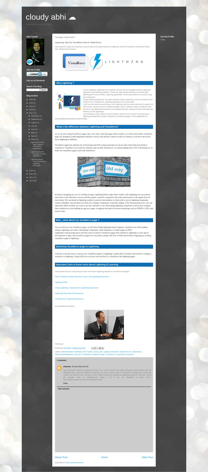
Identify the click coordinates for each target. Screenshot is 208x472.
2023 (31, 106)
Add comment (63, 389)
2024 (31, 103)
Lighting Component (111, 352)
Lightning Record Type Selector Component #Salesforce (37, 145)
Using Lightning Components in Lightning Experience (76, 288)
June (33, 129)
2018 (31, 110)
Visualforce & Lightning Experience (69, 299)
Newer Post (61, 457)
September (35, 119)
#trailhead (78, 352)
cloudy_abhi (98, 352)
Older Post (147, 457)
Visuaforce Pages (98, 354)
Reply (65, 383)
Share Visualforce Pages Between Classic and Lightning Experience (82, 277)
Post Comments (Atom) (74, 463)
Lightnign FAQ (61, 282)
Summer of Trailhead (82, 354)
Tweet (162, 40)
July (33, 126)
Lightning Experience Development (69, 293)
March (33, 139)
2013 (31, 181)
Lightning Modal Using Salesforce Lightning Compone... (38, 162)
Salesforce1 (137, 352)
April (33, 136)
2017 (31, 113)
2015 (31, 174)
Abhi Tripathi (87, 352)
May (33, 133)
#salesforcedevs (67, 352)
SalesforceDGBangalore (64, 354)
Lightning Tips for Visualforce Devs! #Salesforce (38, 154)
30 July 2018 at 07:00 (80, 367)
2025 (31, 99)
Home (104, 457)
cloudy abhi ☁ (51, 16)
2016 (31, 171)
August (34, 123)
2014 (31, 177)
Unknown (67, 367)
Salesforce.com (126, 352)
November (35, 116)
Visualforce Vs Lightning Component (120, 354)
